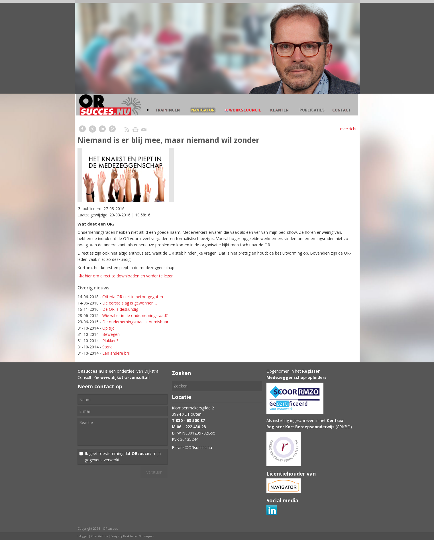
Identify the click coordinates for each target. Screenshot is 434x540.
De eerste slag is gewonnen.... (129, 303)
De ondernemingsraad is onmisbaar (135, 321)
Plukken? (110, 340)
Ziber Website (99, 536)
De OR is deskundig (120, 309)
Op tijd (108, 328)
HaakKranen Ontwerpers (138, 536)
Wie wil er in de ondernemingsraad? (135, 315)
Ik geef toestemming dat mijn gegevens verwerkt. (123, 456)
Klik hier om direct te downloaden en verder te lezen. (126, 276)
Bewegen (111, 334)
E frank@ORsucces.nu (192, 447)
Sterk (107, 347)
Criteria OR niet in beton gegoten (132, 296)
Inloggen (83, 536)
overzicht (348, 128)
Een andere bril (116, 353)
